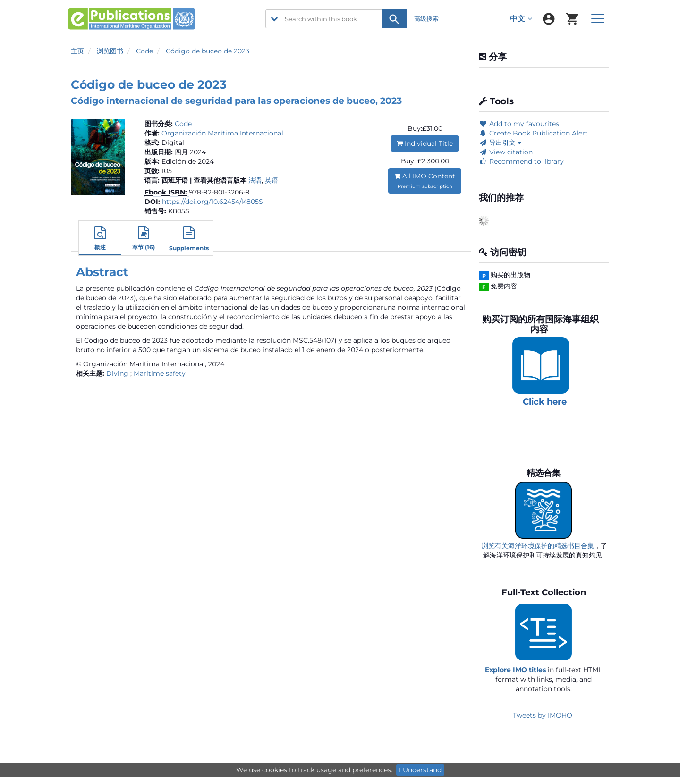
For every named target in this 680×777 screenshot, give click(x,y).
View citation (506, 152)
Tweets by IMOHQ (542, 715)
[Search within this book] (336, 18)
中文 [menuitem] (521, 18)
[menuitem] (549, 19)
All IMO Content (424, 180)
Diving (117, 373)
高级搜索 (426, 18)
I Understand (420, 770)
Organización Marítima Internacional (222, 133)
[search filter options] (274, 18)
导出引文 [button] (500, 142)
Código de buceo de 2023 (207, 51)
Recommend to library (521, 161)
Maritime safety (160, 373)
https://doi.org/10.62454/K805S (212, 201)
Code (144, 51)
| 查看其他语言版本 (218, 180)
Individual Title (425, 143)
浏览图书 (110, 51)
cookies (274, 770)
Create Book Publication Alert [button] (533, 133)
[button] (100, 239)
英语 (271, 180)
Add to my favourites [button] (519, 123)
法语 (255, 180)
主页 (77, 51)
